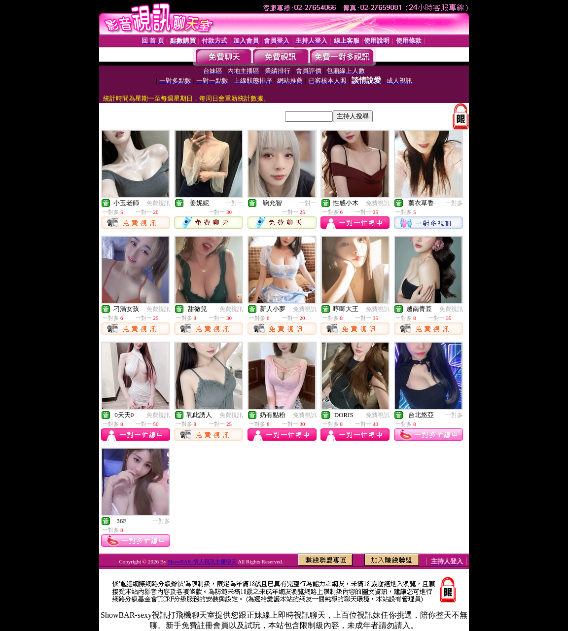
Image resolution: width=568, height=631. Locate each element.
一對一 (234, 203)
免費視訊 (158, 203)
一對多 (454, 203)
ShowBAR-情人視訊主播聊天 (203, 561)
